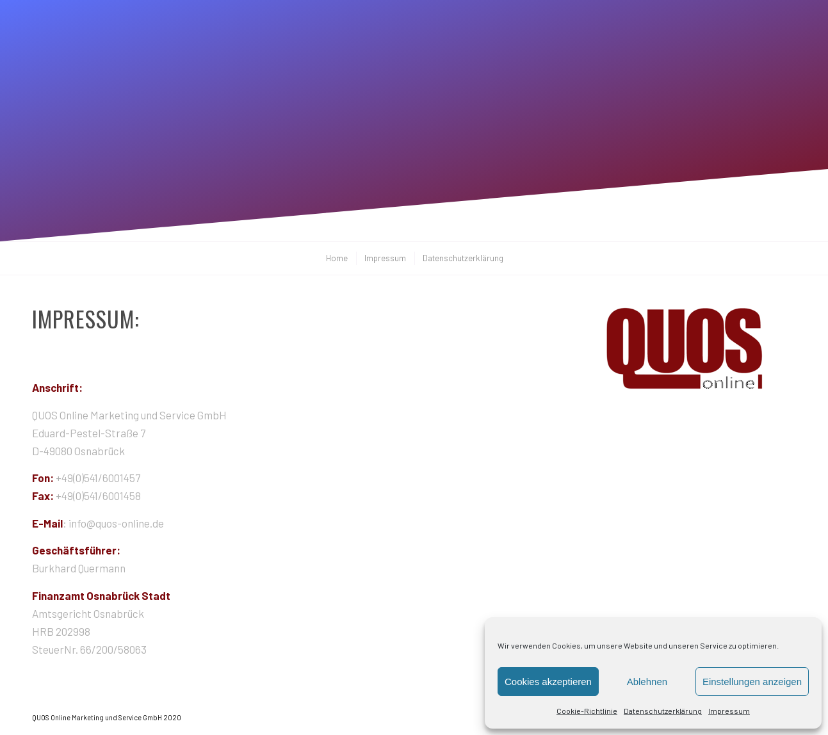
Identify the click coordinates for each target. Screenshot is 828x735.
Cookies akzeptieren (548, 681)
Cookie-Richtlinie (586, 710)
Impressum (729, 710)
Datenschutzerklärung (663, 710)
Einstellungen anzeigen (752, 681)
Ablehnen (647, 681)
